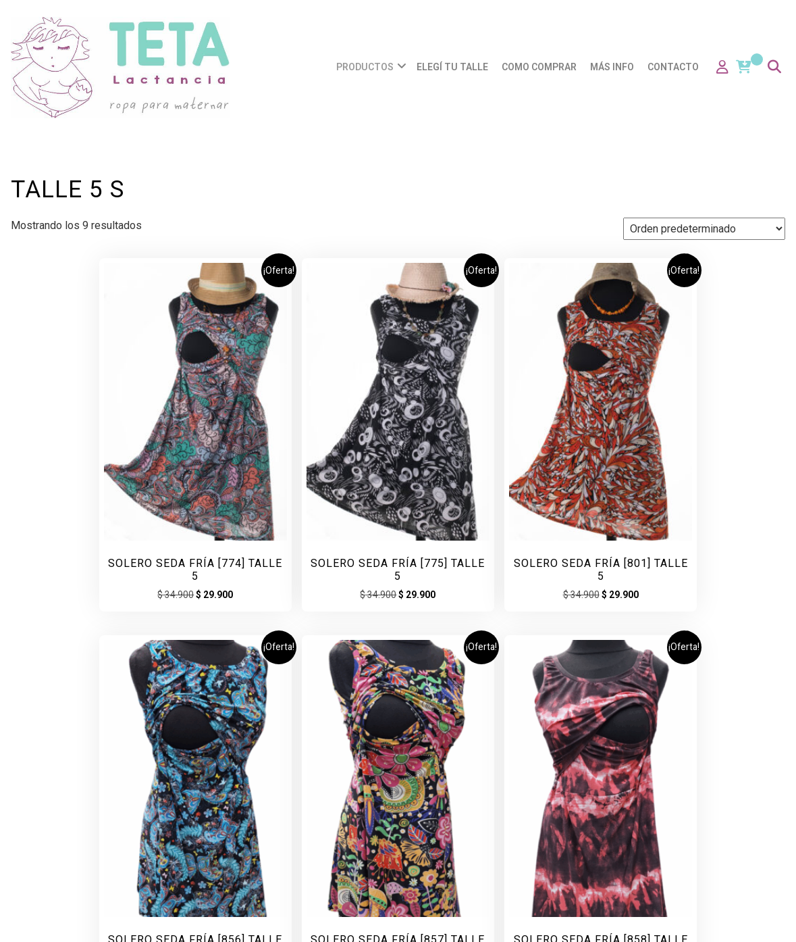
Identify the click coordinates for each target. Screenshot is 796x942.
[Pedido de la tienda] (704, 229)
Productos (367, 66)
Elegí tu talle (454, 66)
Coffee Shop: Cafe (478, 918)
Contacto (675, 66)
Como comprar (541, 66)
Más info (614, 66)
